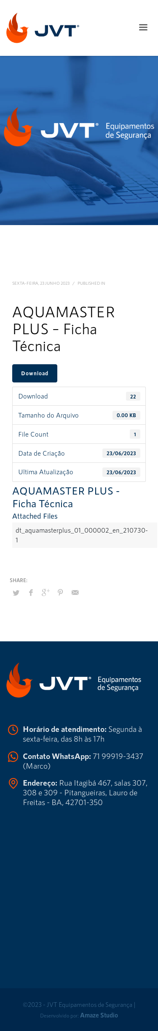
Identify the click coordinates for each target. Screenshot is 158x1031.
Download (34, 373)
